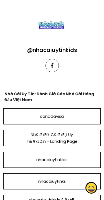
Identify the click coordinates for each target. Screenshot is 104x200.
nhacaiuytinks (52, 181)
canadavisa (52, 116)
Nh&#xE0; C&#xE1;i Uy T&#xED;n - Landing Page (52, 138)
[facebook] (52, 65)
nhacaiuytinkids (51, 159)
